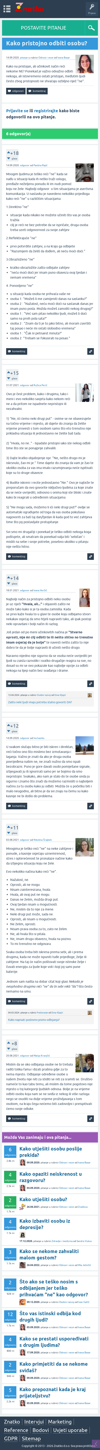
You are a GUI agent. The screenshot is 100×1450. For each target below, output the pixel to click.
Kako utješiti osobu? (43, 1199)
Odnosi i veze (45, 57)
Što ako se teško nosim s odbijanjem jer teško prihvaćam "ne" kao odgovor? (53, 1288)
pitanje (24, 57)
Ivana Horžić (40, 590)
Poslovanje (42, 1012)
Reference (16, 1430)
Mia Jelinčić (84, 1265)
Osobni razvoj (44, 695)
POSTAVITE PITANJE (43, 28)
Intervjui (34, 1422)
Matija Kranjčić (42, 1055)
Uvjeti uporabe (70, 1430)
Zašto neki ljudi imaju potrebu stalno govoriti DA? (40, 702)
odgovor (24, 165)
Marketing (60, 1422)
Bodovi (41, 1430)
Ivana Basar (63, 57)
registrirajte (46, 110)
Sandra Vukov (84, 1241)
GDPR (11, 1438)
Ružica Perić (40, 385)
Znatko (12, 1422)
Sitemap (31, 1438)
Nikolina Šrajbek (43, 839)
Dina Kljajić (60, 695)
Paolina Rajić (40, 165)
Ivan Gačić (83, 1302)
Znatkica (83, 1206)
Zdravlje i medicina (62, 1241)
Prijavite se (17, 110)
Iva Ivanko (39, 738)
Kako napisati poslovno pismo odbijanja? (34, 1019)
